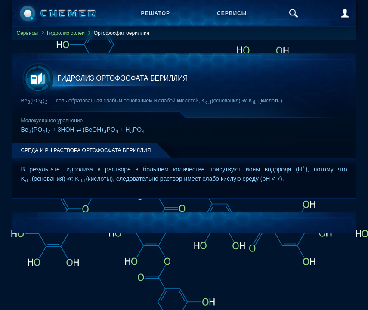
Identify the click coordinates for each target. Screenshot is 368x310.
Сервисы (232, 13)
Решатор (155, 13)
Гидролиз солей (66, 33)
